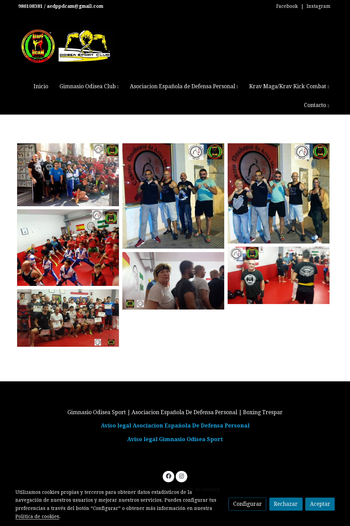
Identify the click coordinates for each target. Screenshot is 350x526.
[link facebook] (168, 475)
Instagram (319, 6)
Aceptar (320, 504)
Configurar (247, 504)
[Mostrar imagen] (68, 174)
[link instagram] (181, 475)
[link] (66, 46)
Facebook (287, 6)
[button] (89, 86)
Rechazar (286, 504)
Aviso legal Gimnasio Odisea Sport (175, 439)
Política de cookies (37, 516)
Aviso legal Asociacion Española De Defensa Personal (175, 425)
